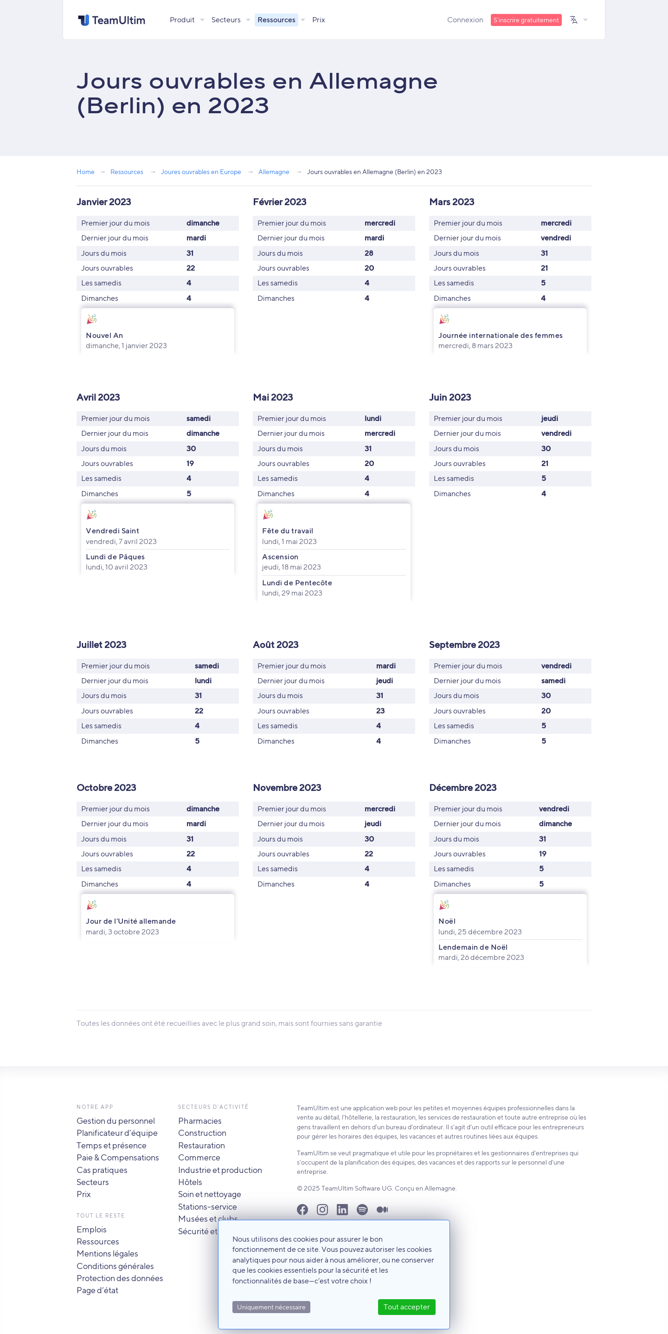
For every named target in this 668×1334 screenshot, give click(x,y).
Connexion (465, 19)
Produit (182, 19)
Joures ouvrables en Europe (201, 171)
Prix (319, 19)
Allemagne (273, 171)
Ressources (277, 19)
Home (86, 171)
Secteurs (226, 19)
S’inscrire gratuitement (526, 20)
